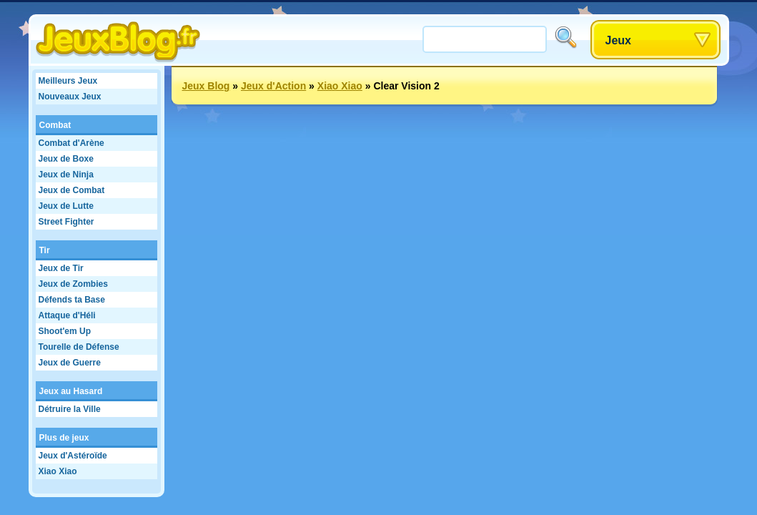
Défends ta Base (72, 300)
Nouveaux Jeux (70, 97)
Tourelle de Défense (79, 347)
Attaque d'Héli (67, 315)
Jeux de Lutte (66, 206)
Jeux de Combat (72, 190)
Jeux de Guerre (70, 363)
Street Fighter (66, 222)
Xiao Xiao (58, 471)
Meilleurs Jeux (68, 81)
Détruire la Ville (70, 409)
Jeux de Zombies (73, 284)
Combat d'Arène (71, 143)
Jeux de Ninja (66, 175)
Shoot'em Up (65, 331)
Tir (44, 250)
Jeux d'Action (273, 86)
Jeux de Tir (61, 268)
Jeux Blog (206, 86)
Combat (55, 125)
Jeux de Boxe (66, 159)
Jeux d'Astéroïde (73, 456)
